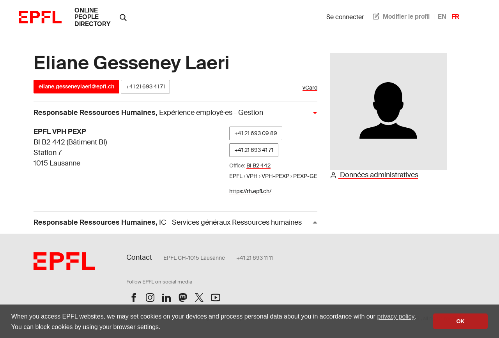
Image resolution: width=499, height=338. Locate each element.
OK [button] (460, 321)
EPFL (235, 176)
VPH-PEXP (275, 176)
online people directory (92, 17)
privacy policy (395, 316)
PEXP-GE (305, 176)
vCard (310, 87)
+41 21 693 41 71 (145, 86)
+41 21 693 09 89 (255, 133)
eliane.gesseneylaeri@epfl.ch (76, 86)
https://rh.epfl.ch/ (250, 191)
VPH (252, 176)
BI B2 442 (258, 165)
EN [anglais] (442, 16)
